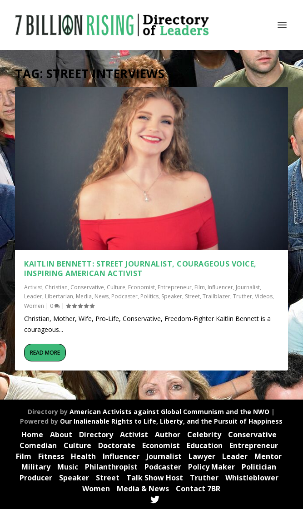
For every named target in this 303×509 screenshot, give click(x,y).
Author (167, 435)
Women (34, 306)
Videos (264, 296)
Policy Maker (211, 467)
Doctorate (116, 445)
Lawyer (202, 456)
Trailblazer (216, 296)
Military (35, 467)
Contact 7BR (198, 489)
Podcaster (124, 296)
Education (205, 445)
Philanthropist (111, 467)
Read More (45, 352)
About (61, 435)
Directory (96, 435)
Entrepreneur (175, 287)
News (101, 296)
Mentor (268, 456)
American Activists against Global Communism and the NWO (169, 411)
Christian (56, 287)
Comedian (38, 445)
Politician (259, 467)
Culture (116, 287)
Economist (141, 287)
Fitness (51, 456)
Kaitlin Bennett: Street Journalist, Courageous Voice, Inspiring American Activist (140, 268)
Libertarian (59, 296)
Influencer (220, 287)
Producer (36, 478)
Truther (242, 296)
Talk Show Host (154, 478)
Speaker (171, 296)
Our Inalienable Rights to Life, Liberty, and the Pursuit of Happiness (171, 421)
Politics (149, 296)
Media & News (143, 489)
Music (67, 467)
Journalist (248, 287)
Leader (33, 296)
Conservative (87, 287)
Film (199, 287)
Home (32, 435)
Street (192, 296)
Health (83, 456)
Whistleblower (251, 478)
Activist (33, 287)
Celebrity (204, 435)
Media (84, 296)
